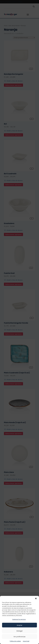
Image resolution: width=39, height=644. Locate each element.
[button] (36, 598)
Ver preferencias (19, 636)
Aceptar (19, 625)
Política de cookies (15, 641)
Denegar (19, 631)
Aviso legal (26, 641)
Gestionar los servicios (19, 619)
